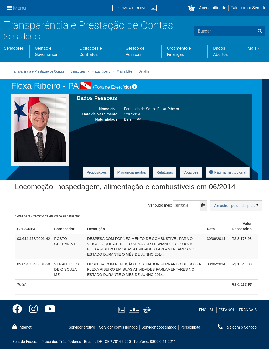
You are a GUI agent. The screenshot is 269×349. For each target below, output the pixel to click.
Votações (191, 172)
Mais (252, 48)
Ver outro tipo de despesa (236, 205)
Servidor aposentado (159, 327)
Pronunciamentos (131, 172)
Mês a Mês (124, 71)
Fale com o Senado (248, 7)
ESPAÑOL (227, 310)
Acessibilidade (212, 7)
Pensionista (190, 327)
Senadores (22, 36)
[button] (192, 8)
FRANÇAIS (248, 310)
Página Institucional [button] (227, 172)
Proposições (96, 172)
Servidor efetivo (82, 327)
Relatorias (164, 172)
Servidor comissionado (118, 327)
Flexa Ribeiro (101, 71)
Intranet (22, 327)
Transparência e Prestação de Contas (88, 25)
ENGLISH (207, 310)
